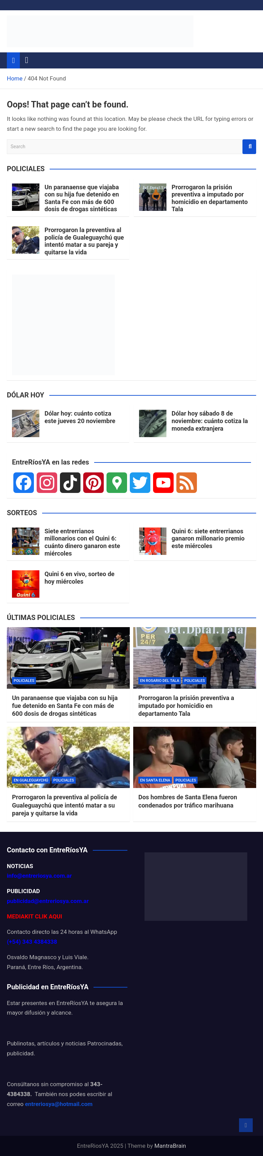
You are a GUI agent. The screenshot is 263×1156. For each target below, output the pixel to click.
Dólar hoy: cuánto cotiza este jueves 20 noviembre (80, 417)
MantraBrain (170, 1145)
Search (249, 146)
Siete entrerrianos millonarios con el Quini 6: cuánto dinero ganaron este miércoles (82, 542)
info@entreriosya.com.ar (39, 875)
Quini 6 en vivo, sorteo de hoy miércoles (79, 577)
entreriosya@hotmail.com (58, 1104)
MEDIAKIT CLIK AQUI (34, 916)
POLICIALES (24, 680)
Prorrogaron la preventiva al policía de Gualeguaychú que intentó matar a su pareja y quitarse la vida (84, 241)
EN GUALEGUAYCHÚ (31, 780)
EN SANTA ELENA (155, 780)
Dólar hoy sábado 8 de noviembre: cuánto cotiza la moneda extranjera (210, 421)
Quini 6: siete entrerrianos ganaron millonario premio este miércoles (208, 538)
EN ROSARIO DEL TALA (159, 680)
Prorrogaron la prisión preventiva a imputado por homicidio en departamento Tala (210, 198)
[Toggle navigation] (27, 60)
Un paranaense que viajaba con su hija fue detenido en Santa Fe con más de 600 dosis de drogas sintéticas (82, 198)
